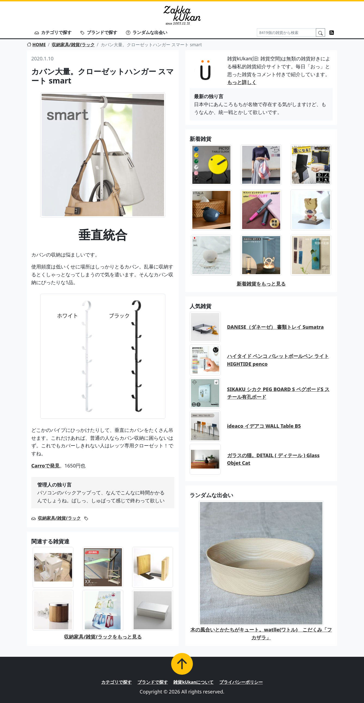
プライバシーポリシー (241, 682)
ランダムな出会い (146, 32)
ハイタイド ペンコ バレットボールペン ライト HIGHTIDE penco (278, 360)
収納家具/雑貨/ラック (73, 45)
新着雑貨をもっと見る (261, 283)
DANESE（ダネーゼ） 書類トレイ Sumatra (275, 327)
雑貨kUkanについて (193, 682)
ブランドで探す (98, 32)
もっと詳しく (242, 82)
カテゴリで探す (53, 32)
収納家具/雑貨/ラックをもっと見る (102, 636)
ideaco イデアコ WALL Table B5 (264, 426)
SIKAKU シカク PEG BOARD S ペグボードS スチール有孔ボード (278, 393)
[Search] (286, 32)
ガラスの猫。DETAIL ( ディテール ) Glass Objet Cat (273, 459)
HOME (36, 45)
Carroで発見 (45, 465)
